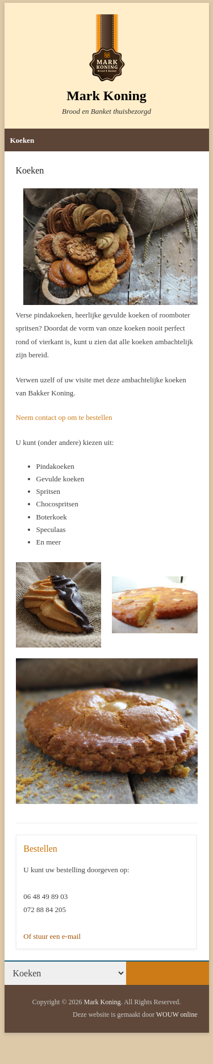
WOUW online (177, 1014)
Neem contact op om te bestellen (64, 417)
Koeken (22, 140)
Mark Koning (106, 95)
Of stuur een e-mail (52, 936)
